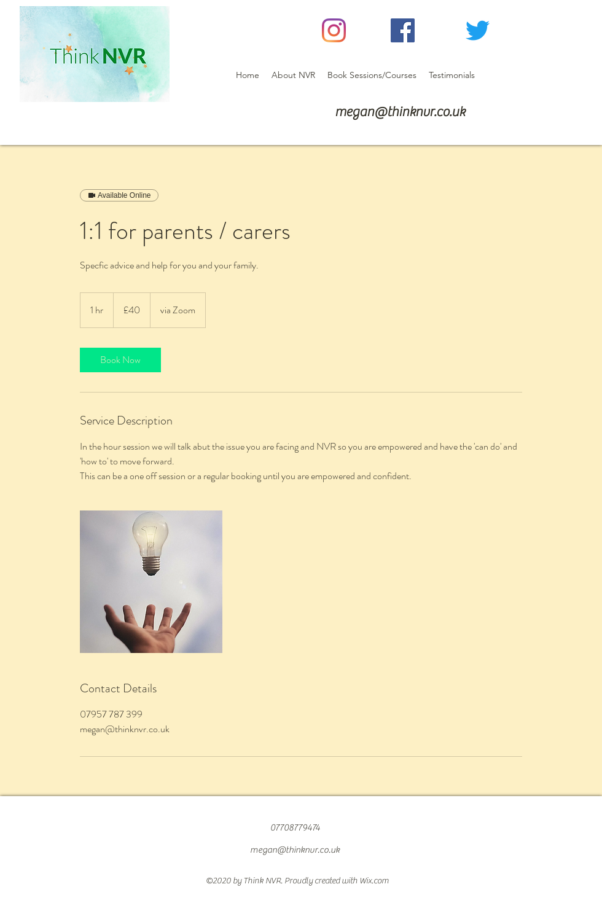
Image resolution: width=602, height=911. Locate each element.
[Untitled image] (151, 581)
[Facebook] (403, 30)
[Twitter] (478, 30)
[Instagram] (334, 30)
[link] (120, 360)
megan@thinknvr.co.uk (400, 112)
